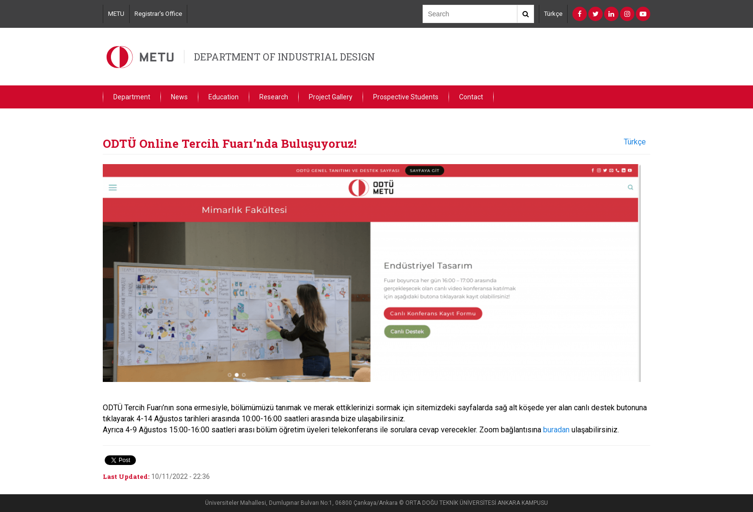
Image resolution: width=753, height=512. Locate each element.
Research (273, 97)
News (179, 97)
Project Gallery (330, 97)
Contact (471, 97)
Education (223, 97)
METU (116, 13)
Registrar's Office (158, 13)
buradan (556, 429)
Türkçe (553, 13)
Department (131, 97)
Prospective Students (405, 97)
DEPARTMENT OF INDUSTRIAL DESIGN (284, 56)
